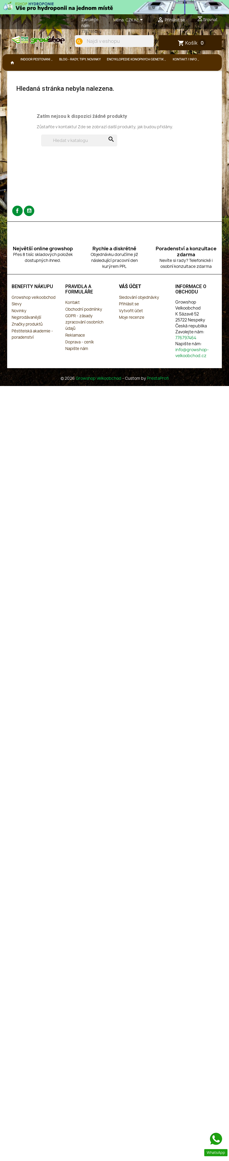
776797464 (91, 31)
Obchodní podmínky (83, 326)
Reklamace (75, 351)
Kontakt (72, 319)
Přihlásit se (129, 320)
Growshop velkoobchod (33, 314)
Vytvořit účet (131, 327)
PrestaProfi (158, 395)
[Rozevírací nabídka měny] (135, 20)
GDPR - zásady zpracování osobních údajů (84, 339)
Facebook (17, 227)
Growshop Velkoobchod (99, 395)
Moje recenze (131, 334)
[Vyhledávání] (79, 157)
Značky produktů (27, 340)
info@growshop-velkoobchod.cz (192, 369)
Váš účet (130, 303)
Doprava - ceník (79, 358)
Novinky (19, 327)
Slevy (16, 320)
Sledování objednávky (139, 314)
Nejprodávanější (26, 334)
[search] (142, 61)
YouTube (29, 227)
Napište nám (76, 365)
